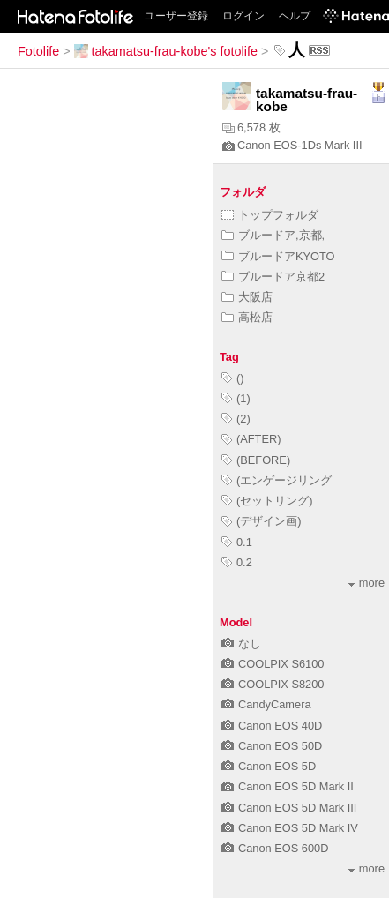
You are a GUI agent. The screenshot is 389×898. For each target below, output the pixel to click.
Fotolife (38, 51)
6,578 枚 (251, 127)
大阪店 (247, 296)
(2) (236, 418)
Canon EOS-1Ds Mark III (292, 145)
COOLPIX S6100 (272, 663)
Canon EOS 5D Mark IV (289, 827)
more (366, 582)
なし (241, 643)
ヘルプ (294, 16)
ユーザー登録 (176, 16)
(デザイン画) (261, 521)
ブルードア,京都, (273, 235)
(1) (236, 398)
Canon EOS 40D (271, 725)
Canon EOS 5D (268, 766)
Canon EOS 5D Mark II (287, 786)
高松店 (247, 317)
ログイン (243, 16)
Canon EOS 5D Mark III (288, 807)
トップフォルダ (269, 214)
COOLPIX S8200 (272, 684)
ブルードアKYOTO (278, 256)
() (232, 378)
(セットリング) (267, 500)
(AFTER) (251, 438)
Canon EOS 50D (271, 745)
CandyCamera (266, 704)
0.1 (236, 542)
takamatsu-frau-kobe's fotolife (166, 51)
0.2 (236, 562)
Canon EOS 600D (274, 848)
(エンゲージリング (276, 480)
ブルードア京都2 (273, 276)
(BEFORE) (255, 460)
